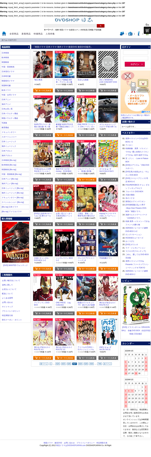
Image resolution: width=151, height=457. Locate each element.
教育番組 (5, 127)
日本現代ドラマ (8, 71)
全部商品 (14, 34)
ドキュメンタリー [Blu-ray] (12, 198)
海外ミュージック (9, 146)
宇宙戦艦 (97, 30)
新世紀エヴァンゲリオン (135, 201)
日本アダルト (7, 151)
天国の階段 (130, 195)
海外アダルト (7, 155)
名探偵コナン (74, 30)
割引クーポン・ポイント (12, 320)
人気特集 (50, 34)
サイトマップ (7, 307)
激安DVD (58, 443)
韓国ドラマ (64, 30)
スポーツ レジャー (9, 137)
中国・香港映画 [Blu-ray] (12, 174)
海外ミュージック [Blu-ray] (12, 193)
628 (80, 364)
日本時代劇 (6, 76)
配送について (7, 294)
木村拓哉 (84, 30)
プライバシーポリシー (11, 311)
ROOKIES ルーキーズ (134, 238)
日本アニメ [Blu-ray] (10, 179)
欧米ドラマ (6, 90)
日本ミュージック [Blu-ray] (12, 188)
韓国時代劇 (6, 85)
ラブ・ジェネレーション (135, 248)
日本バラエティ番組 (10, 113)
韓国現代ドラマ (8, 81)
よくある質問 (7, 298)
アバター (129, 145)
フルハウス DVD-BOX (134, 191)
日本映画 (5, 53)
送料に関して (7, 285)
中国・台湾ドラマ (9, 95)
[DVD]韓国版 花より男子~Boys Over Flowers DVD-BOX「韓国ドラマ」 (136, 208)
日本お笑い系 (7, 109)
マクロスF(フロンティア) (135, 251)
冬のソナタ (130, 198)
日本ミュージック (9, 141)
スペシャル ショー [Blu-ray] (13, 202)
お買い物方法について (11, 280)
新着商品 (26, 34)
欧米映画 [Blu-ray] (9, 165)
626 (69, 364)
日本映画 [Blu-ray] (9, 160)
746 (99, 364)
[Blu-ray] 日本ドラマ (10, 207)
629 (85, 364)
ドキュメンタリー (9, 132)
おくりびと (130, 241)
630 (91, 364)
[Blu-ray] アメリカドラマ (12, 212)
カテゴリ (13, 40)
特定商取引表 (7, 315)
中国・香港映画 (8, 67)
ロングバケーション (133, 235)
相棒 (57, 30)
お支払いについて (9, 289)
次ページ (107, 364)
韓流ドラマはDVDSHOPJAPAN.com (71, 445)
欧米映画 (5, 57)
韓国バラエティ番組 (10, 118)
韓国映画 (5, 62)
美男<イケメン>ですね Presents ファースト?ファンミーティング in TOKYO (137, 264)
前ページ (44, 364)
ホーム (4, 40)
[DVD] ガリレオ (131, 244)
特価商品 (38, 34)
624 (57, 364)
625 (63, 364)
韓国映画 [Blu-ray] (9, 169)
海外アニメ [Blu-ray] (10, 183)
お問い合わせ (7, 302)
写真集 (4, 123)
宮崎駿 (91, 30)
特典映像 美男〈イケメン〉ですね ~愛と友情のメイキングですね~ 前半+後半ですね (137, 151)
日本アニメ (6, 99)
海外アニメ (6, 104)
